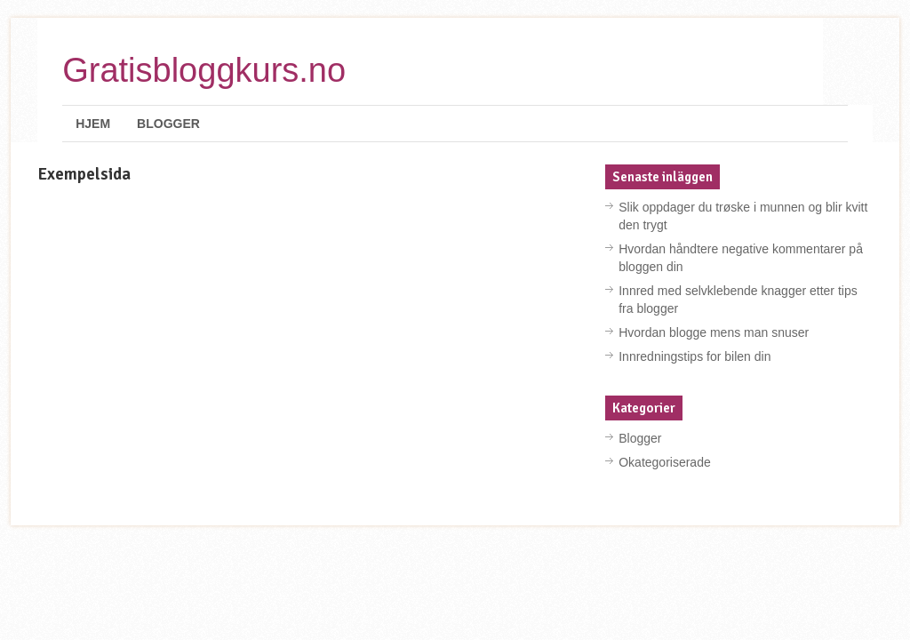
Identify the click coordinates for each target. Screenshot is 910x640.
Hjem (93, 123)
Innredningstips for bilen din (694, 356)
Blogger (168, 123)
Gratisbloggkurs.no (204, 70)
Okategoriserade (665, 462)
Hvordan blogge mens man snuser (714, 332)
